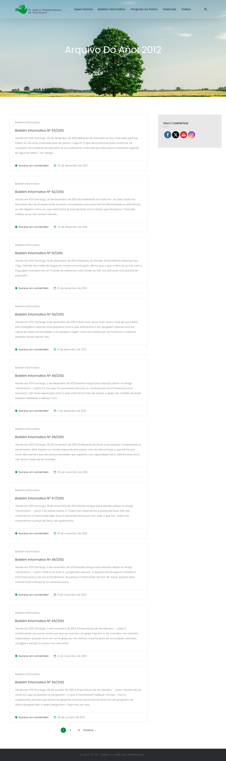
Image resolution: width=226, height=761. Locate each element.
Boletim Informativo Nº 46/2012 (39, 559)
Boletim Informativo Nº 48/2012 (39, 437)
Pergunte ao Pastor (144, 9)
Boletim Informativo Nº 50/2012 (39, 314)
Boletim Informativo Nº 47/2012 (39, 498)
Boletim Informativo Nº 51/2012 (39, 253)
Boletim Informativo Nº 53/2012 (39, 130)
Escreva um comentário (34, 165)
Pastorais (169, 9)
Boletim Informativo (111, 9)
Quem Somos (83, 9)
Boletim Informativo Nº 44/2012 (39, 682)
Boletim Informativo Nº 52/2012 (39, 192)
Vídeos (186, 9)
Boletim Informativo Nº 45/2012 (39, 621)
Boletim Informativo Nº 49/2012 (39, 375)
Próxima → (90, 730)
